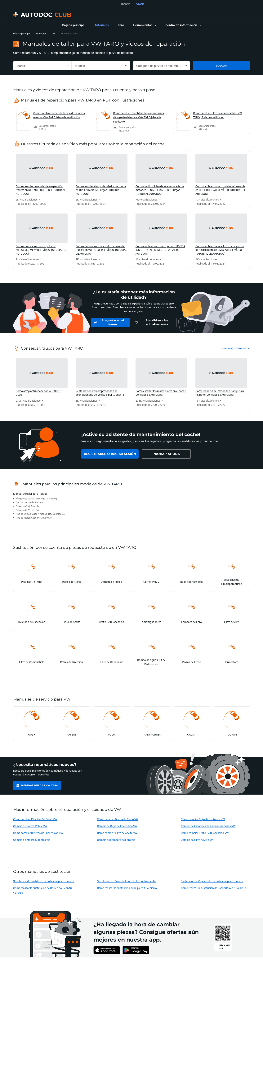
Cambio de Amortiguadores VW (31, 840)
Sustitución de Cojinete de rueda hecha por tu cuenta (212, 881)
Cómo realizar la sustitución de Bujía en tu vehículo (127, 888)
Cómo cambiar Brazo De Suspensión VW (205, 833)
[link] (73, 25)
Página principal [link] (21, 33)
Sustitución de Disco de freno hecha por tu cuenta (126, 881)
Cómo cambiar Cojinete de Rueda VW (203, 819)
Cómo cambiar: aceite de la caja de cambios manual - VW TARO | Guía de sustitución (59, 115)
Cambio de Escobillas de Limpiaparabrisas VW (208, 826)
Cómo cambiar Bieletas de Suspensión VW (38, 833)
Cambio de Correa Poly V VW (30, 826)
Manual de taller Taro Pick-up (30, 493)
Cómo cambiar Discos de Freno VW (117, 819)
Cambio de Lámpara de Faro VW (116, 840)
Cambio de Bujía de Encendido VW (117, 826)
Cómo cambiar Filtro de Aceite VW (117, 833)
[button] (144, 25)
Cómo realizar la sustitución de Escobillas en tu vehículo (214, 888)
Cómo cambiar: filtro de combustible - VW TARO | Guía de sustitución (217, 115)
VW (53, 33)
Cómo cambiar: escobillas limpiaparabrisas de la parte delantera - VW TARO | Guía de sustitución (138, 117)
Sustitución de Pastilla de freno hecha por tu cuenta (43, 881)
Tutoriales (41, 33)
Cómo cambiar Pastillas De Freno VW (35, 819)
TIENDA (124, 3)
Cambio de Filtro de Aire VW (197, 840)
